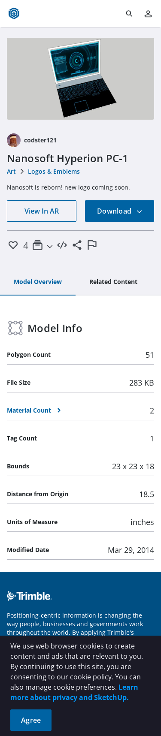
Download (120, 211)
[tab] (38, 282)
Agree (31, 720)
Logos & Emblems (54, 171)
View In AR (41, 211)
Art (11, 171)
